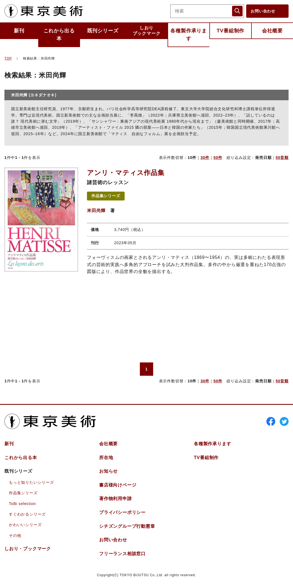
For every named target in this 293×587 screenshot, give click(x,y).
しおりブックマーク (147, 30)
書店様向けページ (117, 485)
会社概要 (272, 31)
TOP (8, 58)
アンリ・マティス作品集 (126, 172)
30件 (205, 157)
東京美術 (43, 11)
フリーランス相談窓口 (122, 553)
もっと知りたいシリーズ (31, 482)
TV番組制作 (230, 31)
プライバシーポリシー (122, 512)
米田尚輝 (96, 210)
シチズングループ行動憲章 (127, 526)
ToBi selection (22, 503)
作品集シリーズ (105, 196)
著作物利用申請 (115, 498)
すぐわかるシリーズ (27, 514)
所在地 (106, 457)
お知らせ (108, 471)
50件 (218, 157)
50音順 (282, 157)
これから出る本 (59, 35)
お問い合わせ (263, 11)
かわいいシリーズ (25, 524)
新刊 (19, 31)
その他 (15, 535)
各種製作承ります (188, 35)
